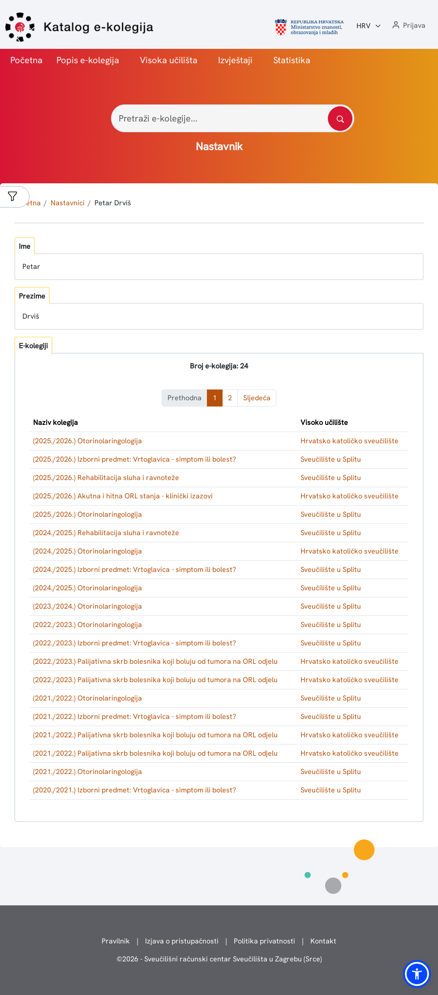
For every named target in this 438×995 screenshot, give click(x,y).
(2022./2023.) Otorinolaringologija (87, 624)
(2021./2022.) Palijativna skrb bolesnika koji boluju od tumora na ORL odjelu (155, 735)
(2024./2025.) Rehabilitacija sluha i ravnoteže (106, 532)
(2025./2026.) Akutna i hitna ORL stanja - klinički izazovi (123, 496)
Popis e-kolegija (87, 60)
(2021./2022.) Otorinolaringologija (87, 698)
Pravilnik (116, 941)
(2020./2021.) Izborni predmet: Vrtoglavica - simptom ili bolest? (134, 790)
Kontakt (323, 941)
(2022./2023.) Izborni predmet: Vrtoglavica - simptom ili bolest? (134, 643)
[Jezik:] (369, 26)
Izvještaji (235, 60)
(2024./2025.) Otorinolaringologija (87, 551)
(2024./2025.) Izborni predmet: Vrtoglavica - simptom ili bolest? (134, 569)
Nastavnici (68, 203)
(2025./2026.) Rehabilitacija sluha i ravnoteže (106, 477)
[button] (408, 26)
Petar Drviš (112, 203)
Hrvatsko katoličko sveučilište (350, 441)
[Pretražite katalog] (340, 118)
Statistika (291, 60)
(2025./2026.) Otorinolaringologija (87, 441)
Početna (26, 60)
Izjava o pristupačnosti (182, 941)
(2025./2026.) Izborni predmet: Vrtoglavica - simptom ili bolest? (134, 459)
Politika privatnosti (264, 941)
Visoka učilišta (169, 60)
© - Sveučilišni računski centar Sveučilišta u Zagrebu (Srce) (219, 959)
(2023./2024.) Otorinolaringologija (87, 606)
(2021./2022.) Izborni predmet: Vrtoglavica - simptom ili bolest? (134, 716)
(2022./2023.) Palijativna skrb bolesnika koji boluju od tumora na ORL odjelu (155, 661)
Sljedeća (257, 397)
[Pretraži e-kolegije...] (232, 118)
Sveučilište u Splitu (331, 459)
